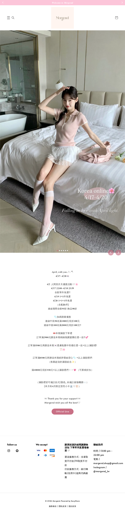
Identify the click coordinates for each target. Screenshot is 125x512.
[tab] (57, 250)
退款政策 (72, 506)
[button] (8, 18)
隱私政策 (62, 506)
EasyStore (75, 501)
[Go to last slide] (111, 252)
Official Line (62, 411)
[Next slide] (118, 252)
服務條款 (53, 506)
